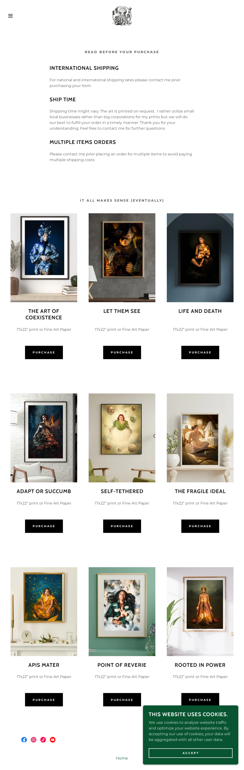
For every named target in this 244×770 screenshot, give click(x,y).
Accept (191, 753)
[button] (12, 15)
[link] (122, 15)
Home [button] (122, 758)
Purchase (44, 352)
